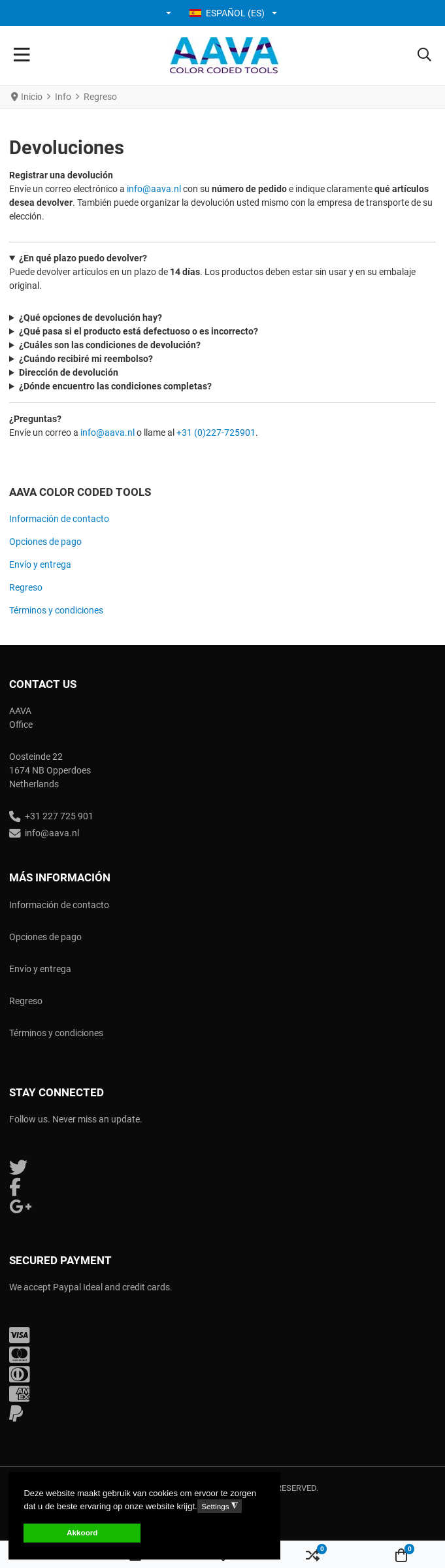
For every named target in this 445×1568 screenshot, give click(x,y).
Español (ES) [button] (227, 13)
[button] (169, 13)
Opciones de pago (45, 541)
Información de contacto (59, 519)
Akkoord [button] (82, 1532)
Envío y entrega (40, 564)
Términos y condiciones (56, 610)
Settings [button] (219, 1506)
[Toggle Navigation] (22, 55)
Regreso (25, 587)
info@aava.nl (154, 189)
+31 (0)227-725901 (215, 432)
